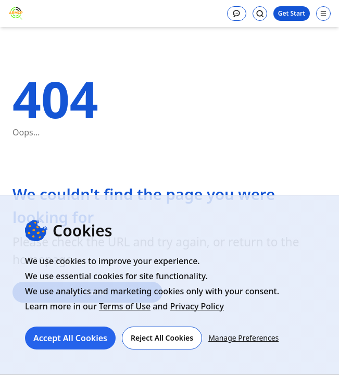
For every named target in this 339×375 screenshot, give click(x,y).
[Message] (236, 13)
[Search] (260, 13)
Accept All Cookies (70, 338)
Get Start (291, 13)
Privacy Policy (197, 306)
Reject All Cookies (162, 338)
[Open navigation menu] (323, 13)
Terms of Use (124, 306)
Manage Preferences (243, 338)
